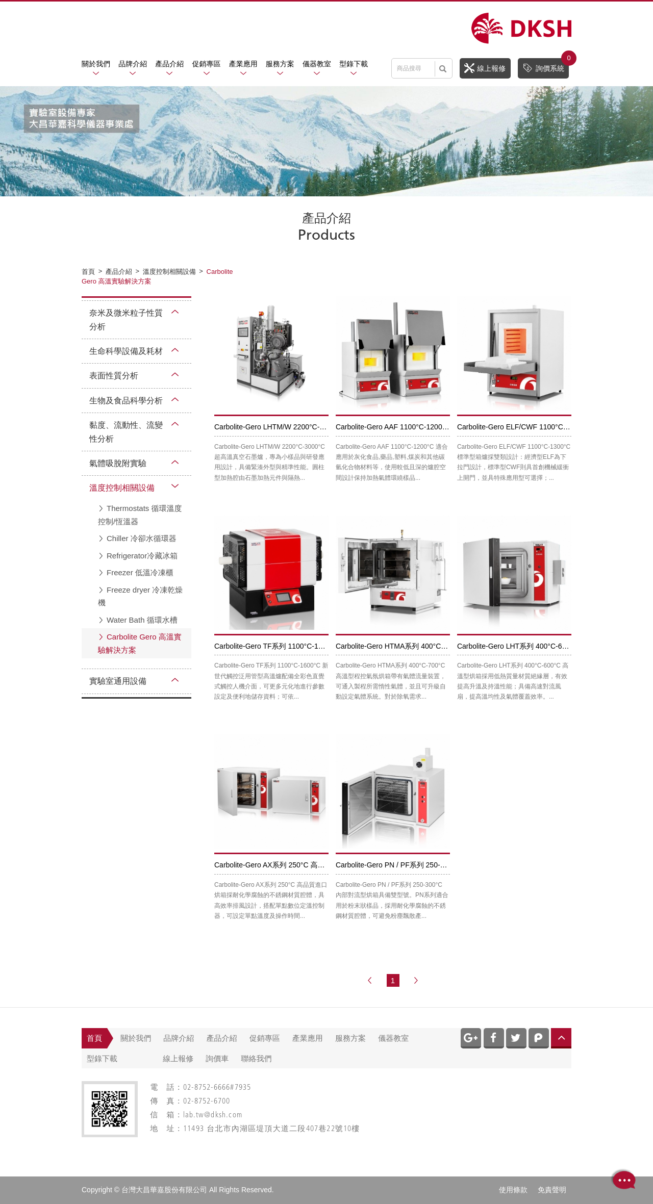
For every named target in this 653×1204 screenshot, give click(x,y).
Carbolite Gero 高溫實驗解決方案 (140, 643)
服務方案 (280, 64)
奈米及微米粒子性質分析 (126, 320)
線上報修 (485, 68)
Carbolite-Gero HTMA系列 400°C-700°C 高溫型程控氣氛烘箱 (433, 646)
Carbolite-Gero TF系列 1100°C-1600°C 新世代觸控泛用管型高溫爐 (320, 646)
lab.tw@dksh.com (212, 1115)
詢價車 (217, 1058)
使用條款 (513, 1190)
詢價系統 (545, 65)
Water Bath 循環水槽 (142, 620)
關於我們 (96, 64)
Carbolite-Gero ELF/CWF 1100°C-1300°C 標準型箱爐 (542, 427)
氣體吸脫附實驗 (117, 463)
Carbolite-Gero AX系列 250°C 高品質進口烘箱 (287, 865)
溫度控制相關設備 (122, 487)
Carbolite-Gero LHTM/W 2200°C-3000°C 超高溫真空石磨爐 (308, 427)
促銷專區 (206, 64)
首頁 (94, 1038)
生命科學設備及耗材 (126, 351)
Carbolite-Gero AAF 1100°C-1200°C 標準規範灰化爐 (419, 427)
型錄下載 (353, 64)
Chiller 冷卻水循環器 (142, 538)
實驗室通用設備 (117, 681)
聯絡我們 (256, 1058)
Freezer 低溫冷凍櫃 (140, 572)
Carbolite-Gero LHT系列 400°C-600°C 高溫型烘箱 (536, 646)
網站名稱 (521, 28)
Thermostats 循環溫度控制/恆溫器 (140, 515)
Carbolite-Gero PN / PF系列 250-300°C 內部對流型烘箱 (424, 865)
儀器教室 (317, 64)
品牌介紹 (132, 64)
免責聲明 (552, 1190)
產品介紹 (169, 64)
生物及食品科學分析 (126, 400)
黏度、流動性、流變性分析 (126, 432)
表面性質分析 (113, 375)
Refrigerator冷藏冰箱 (142, 555)
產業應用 (243, 64)
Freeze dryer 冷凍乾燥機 (140, 596)
